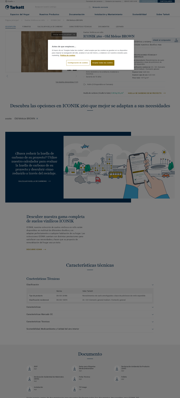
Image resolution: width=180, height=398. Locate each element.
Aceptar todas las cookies (102, 63)
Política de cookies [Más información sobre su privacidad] (67, 55)
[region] (91, 55)
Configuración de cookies (78, 63)
